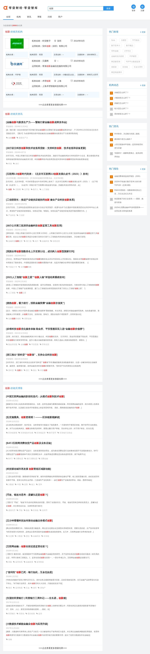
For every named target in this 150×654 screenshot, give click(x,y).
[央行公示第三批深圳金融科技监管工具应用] (34, 225)
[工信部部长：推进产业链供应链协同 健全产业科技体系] (40, 200)
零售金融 (114, 51)
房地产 (42, 588)
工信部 (21, 215)
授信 (28, 536)
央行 (17, 164)
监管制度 (19, 588)
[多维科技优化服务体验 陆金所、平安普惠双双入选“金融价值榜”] (45, 329)
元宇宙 (27, 189)
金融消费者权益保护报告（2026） (128, 176)
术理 (46, 81)
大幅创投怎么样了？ (122, 98)
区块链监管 (41, 433)
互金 (28, 588)
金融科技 (46, 241)
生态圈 (11, 536)
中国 (19, 484)
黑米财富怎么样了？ (122, 114)
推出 (35, 370)
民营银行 (12, 614)
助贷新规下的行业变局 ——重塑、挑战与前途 (128, 200)
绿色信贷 (56, 241)
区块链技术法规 (27, 433)
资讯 (29, 17)
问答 (50, 17)
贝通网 (45, 61)
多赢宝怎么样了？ (121, 103)
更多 (143, 32)
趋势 (26, 484)
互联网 (18, 189)
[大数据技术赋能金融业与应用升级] (27, 624)
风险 (10, 562)
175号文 (127, 51)
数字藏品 (129, 46)
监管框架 (40, 562)
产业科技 (12, 215)
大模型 (123, 40)
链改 (28, 510)
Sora (113, 40)
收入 (33, 484)
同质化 (21, 614)
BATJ (10, 459)
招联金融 (27, 319)
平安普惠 (35, 344)
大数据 (11, 484)
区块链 (36, 510)
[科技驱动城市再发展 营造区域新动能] (28, 469)
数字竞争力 (115, 46)
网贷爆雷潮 (115, 62)
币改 (20, 510)
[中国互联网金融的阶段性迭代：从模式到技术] (35, 396)
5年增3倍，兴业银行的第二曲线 (126, 134)
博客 (39, 17)
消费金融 (44, 459)
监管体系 (19, 562)
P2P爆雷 (133, 56)
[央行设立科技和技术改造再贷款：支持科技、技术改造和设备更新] (46, 148)
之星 (22, 293)
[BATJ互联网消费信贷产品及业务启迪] (29, 443)
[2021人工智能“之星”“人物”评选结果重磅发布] (35, 277)
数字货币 (53, 433)
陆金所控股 (13, 344)
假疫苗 (114, 67)
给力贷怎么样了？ (121, 108)
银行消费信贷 (32, 459)
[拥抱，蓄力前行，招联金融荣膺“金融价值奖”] (35, 303)
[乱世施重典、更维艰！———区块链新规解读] (33, 417)
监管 (40, 614)
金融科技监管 (15, 241)
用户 (60, 17)
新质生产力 (23, 138)
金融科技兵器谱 (117, 56)
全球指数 (25, 267)
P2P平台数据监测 (133, 62)
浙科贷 (11, 370)
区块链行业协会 (65, 433)
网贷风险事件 (116, 72)
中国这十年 (13, 267)
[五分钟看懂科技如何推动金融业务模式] (29, 520)
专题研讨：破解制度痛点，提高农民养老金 (128, 155)
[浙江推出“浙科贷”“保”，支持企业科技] (32, 355)
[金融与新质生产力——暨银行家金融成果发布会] (36, 122)
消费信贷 (20, 459)
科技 (10, 164)
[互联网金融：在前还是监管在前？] (27, 546)
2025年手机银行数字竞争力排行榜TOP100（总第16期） (128, 183)
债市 (35, 588)
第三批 (29, 241)
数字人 (36, 189)
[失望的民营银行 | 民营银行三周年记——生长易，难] (36, 598)
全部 (8, 17)
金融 (12, 138)
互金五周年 (138, 67)
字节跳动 (135, 40)
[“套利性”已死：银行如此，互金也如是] (29, 572)
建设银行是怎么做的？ (123, 139)
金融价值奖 (14, 319)
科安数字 (46, 41)
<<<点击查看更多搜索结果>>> (53, 104)
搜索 (108, 8)
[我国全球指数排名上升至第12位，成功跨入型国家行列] (40, 251)
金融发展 (30, 562)
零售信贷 (45, 344)
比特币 (44, 510)
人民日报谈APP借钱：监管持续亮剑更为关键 (128, 146)
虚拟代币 (12, 510)
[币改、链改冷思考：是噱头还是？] (27, 495)
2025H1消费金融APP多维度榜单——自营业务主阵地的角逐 (129, 209)
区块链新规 (13, 433)
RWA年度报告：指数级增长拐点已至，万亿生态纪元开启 (128, 192)
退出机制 (31, 614)
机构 (19, 17)
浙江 (28, 370)
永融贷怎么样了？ (121, 92)
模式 (10, 588)
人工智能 (45, 189)
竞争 (40, 484)
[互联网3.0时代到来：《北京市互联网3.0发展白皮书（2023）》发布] (47, 174)
